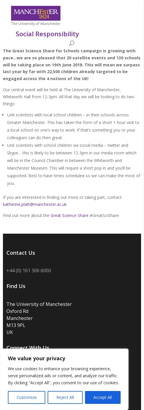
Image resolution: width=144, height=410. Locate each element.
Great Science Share (70, 215)
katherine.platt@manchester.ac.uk (35, 204)
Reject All (65, 397)
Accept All (102, 397)
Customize (27, 397)
